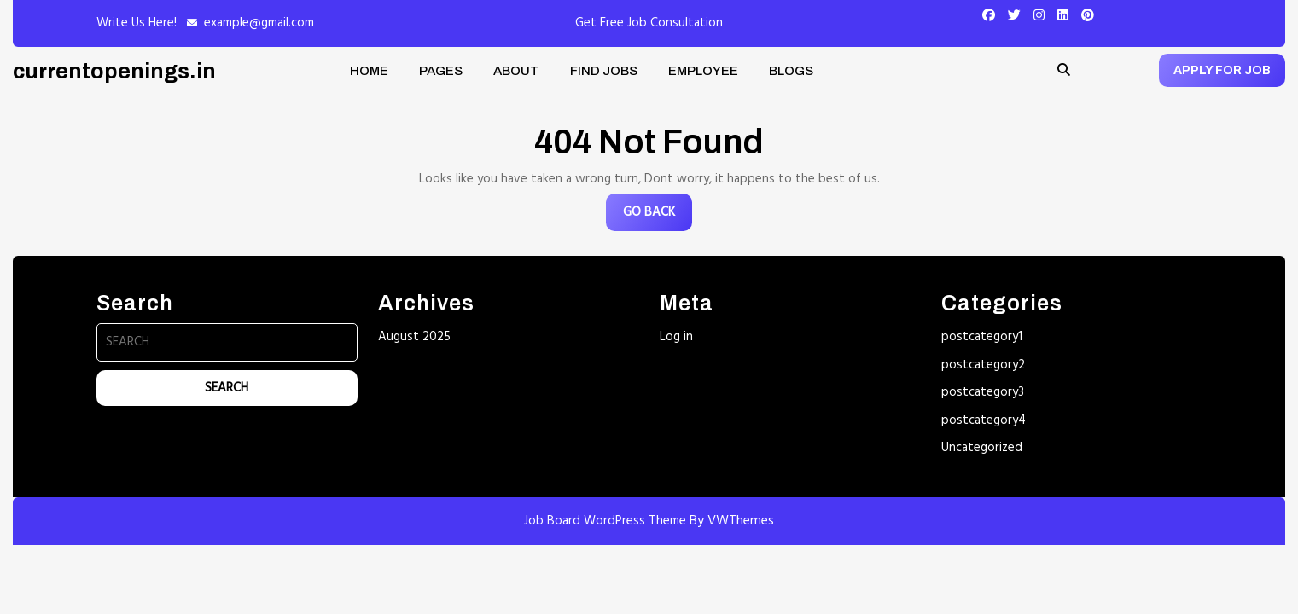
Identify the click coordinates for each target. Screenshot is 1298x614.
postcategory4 (983, 420)
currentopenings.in (114, 71)
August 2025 (414, 337)
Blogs (791, 71)
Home (369, 71)
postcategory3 (982, 392)
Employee (703, 71)
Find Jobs (603, 71)
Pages (441, 71)
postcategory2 (983, 365)
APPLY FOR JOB (1222, 70)
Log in (676, 337)
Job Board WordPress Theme (605, 521)
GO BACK (657, 216)
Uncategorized (981, 447)
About (516, 71)
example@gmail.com (259, 23)
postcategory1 (981, 337)
